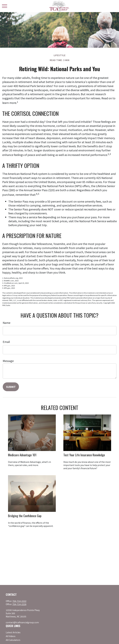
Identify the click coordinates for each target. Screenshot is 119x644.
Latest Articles (13, 632)
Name (6, 323)
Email (6, 342)
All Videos (10, 636)
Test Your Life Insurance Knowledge (84, 454)
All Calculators (13, 639)
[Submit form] (11, 386)
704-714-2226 (19, 604)
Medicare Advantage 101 (22, 454)
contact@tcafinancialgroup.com (22, 622)
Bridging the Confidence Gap (24, 515)
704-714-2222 (19, 601)
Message (8, 361)
